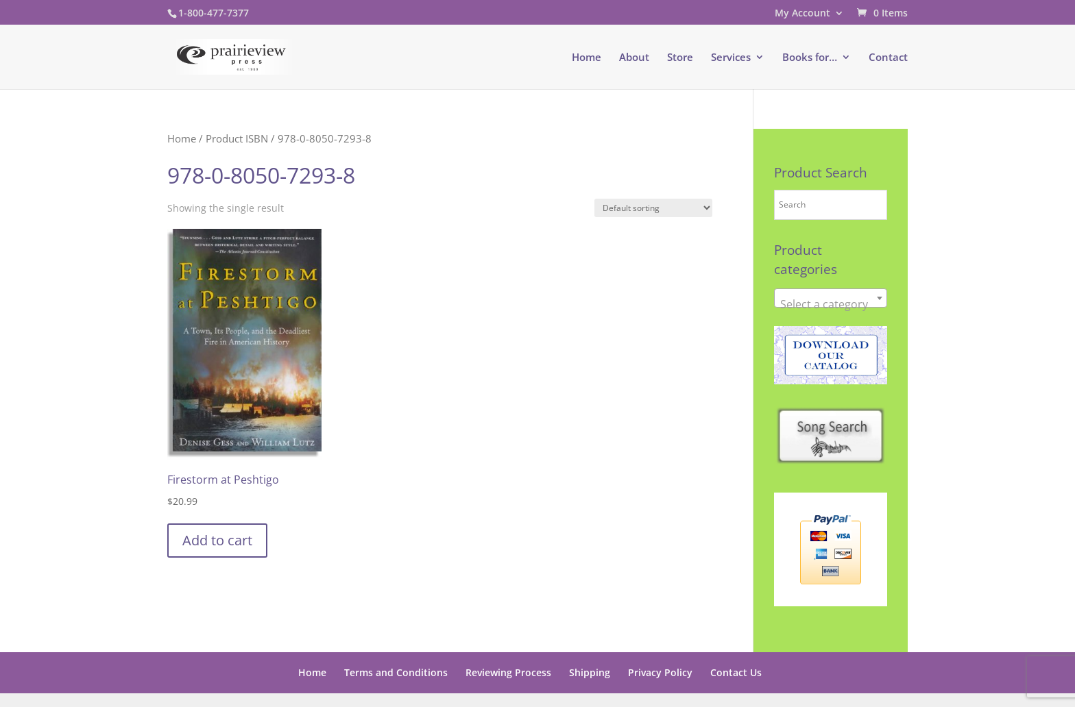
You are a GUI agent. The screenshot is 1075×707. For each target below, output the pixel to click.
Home (586, 58)
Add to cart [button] (217, 540)
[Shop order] (653, 208)
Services (731, 58)
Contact (888, 58)
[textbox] (830, 304)
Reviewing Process (508, 672)
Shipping (589, 672)
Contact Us (736, 672)
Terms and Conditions (396, 672)
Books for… (809, 58)
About (634, 58)
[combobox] (830, 298)
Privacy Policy (660, 672)
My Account (802, 13)
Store (680, 58)
